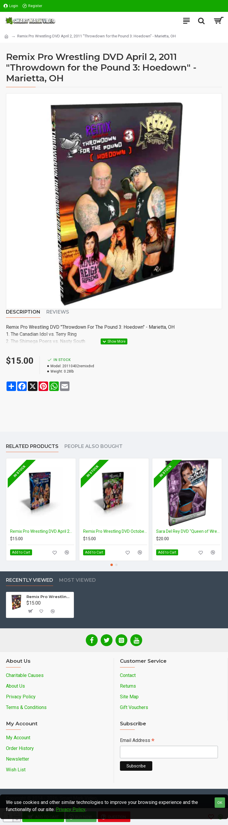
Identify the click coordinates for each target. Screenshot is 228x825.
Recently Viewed (29, 580)
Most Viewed (77, 580)
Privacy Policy (71, 809)
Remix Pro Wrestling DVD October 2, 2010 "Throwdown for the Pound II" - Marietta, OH (115, 531)
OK (219, 802)
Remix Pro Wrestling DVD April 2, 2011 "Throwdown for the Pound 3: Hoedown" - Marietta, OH (49, 596)
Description (23, 312)
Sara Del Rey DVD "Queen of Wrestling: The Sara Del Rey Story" (188, 531)
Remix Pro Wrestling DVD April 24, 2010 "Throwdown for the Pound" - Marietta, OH (42, 531)
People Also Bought (93, 446)
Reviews (57, 312)
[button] (111, 565)
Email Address (137, 741)
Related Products (32, 446)
